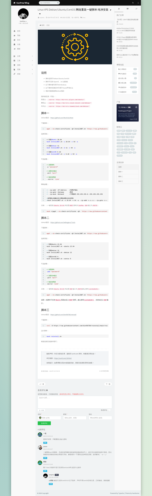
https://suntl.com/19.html (63, 358)
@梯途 (51, 480)
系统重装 (120, 149)
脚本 (123, 131)
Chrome (124, 140)
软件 (118, 131)
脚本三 (120, 181)
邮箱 (65, 414)
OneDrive (124, 152)
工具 (123, 137)
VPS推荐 (127, 149)
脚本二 (120, 177)
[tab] (118, 9)
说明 (119, 167)
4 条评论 (76, 17)
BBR (134, 152)
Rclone (127, 146)
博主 (56, 475)
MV (118, 134)
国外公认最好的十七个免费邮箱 (127, 55)
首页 (41, 25)
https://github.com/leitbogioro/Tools (62, 222)
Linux (83, 17)
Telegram (120, 143)
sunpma (41, 17)
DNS (132, 149)
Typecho (129, 131)
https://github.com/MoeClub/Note (61, 118)
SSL (130, 152)
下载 (127, 137)
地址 (90, 414)
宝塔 (122, 134)
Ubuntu (119, 155)
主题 (118, 137)
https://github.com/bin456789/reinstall (63, 315)
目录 (118, 140)
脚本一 (120, 172)
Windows (128, 134)
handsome (135, 493)
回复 (45, 442)
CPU (118, 152)
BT (135, 143)
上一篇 (41, 384)
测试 (134, 134)
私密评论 (104, 410)
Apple (130, 143)
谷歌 (132, 137)
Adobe (130, 140)
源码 (134, 131)
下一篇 (108, 384)
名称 (40, 414)
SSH (126, 143)
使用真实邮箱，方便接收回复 (61, 394)
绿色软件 (120, 146)
